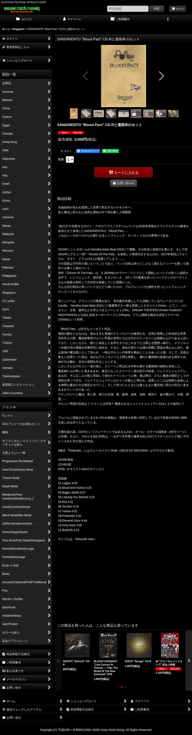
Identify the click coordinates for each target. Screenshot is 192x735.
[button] (168, 19)
